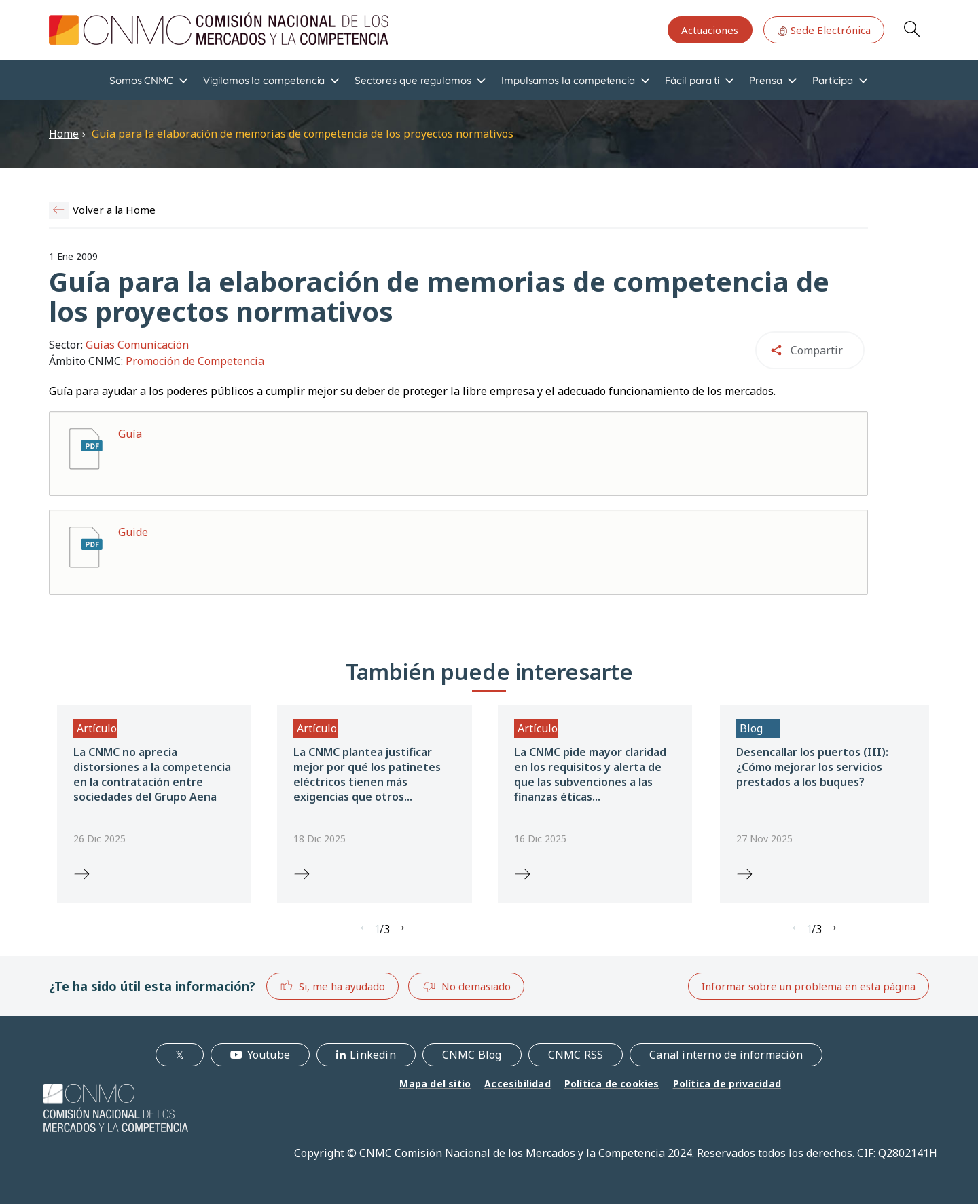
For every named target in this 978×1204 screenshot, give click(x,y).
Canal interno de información (726, 1054)
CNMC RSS (576, 1054)
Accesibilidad (517, 1083)
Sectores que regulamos (413, 80)
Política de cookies (611, 1083)
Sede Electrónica (824, 30)
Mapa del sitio (435, 1083)
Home (64, 133)
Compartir (817, 350)
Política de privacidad (727, 1083)
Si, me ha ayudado (332, 986)
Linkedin (373, 1054)
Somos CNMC (141, 80)
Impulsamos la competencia (568, 80)
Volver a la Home (114, 210)
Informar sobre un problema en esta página (809, 986)
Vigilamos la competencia (264, 80)
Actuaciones (709, 30)
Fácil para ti (692, 80)
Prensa (765, 80)
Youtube (268, 1054)
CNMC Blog (472, 1054)
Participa (832, 80)
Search (911, 28)
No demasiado (466, 986)
